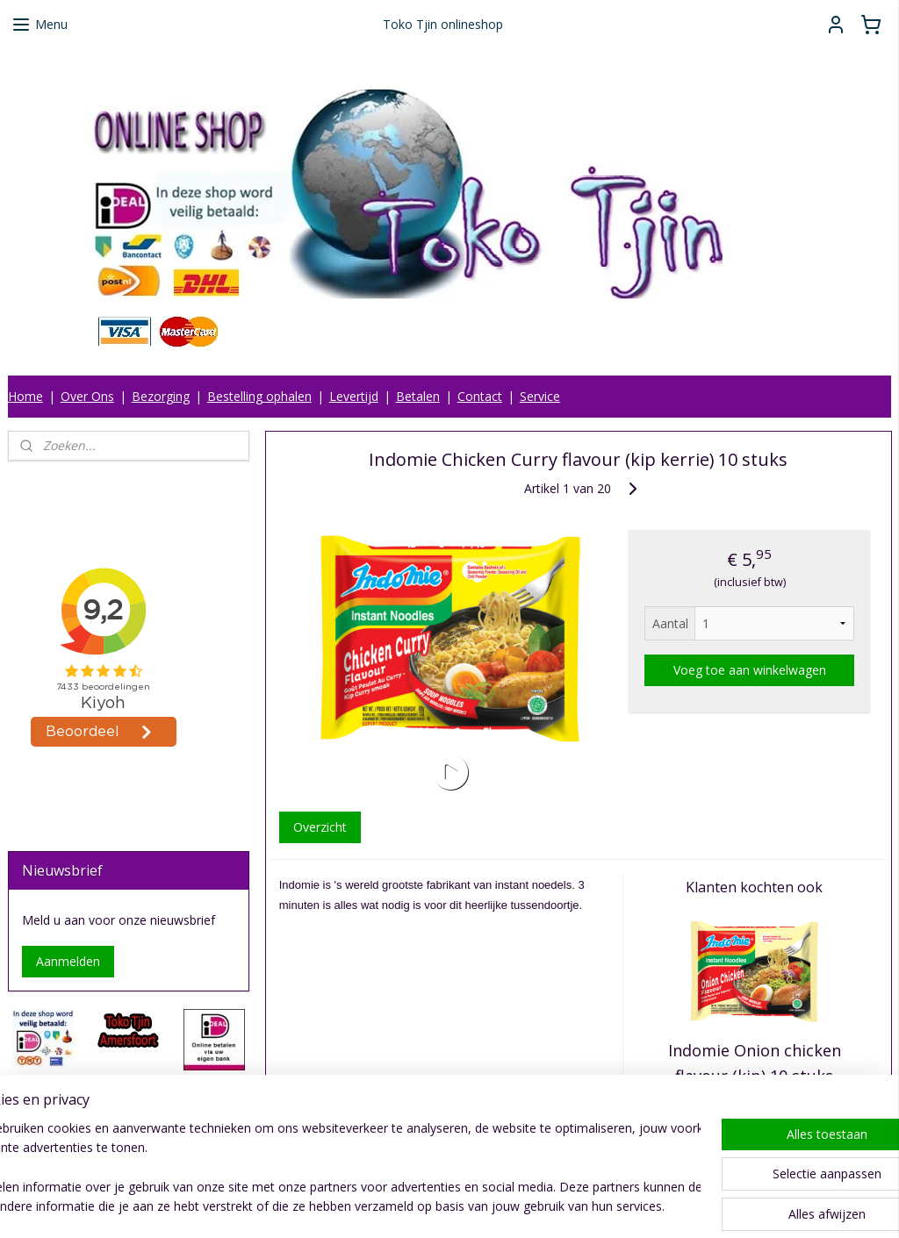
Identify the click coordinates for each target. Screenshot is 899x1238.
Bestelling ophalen (259, 396)
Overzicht (319, 827)
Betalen (418, 396)
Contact (479, 396)
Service (540, 396)
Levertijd (353, 396)
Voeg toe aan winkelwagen (748, 670)
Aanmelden (68, 961)
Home (25, 396)
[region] (333, 1168)
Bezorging (161, 396)
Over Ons (87, 396)
